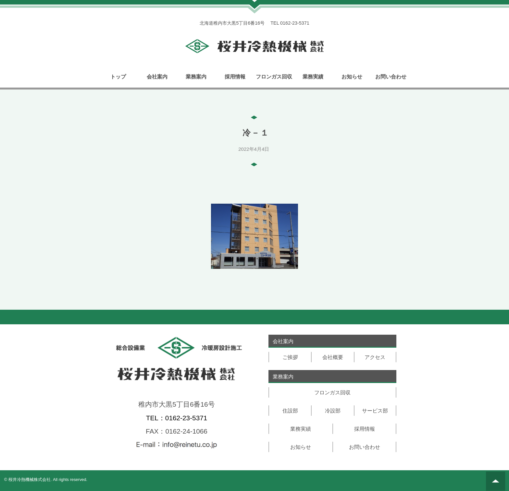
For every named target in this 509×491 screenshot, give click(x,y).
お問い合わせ (390, 76)
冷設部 (333, 410)
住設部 (290, 410)
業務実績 (313, 76)
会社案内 (157, 76)
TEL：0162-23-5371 (176, 418)
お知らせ (351, 76)
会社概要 (332, 357)
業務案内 (196, 76)
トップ (118, 76)
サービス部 (375, 410)
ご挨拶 (290, 357)
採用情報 (235, 76)
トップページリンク (254, 46)
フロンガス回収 (274, 76)
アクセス (375, 357)
